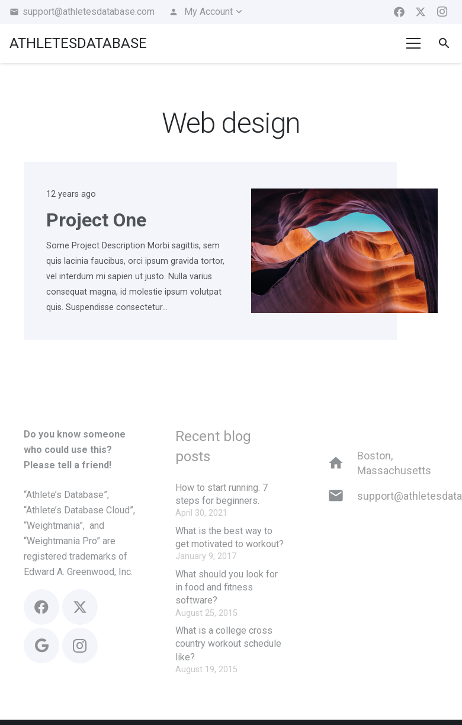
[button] (206, 11)
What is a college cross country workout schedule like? (228, 644)
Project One (96, 220)
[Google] (41, 645)
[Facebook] (399, 12)
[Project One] (344, 196)
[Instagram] (442, 12)
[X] (420, 12)
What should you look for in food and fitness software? (226, 587)
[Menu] (414, 43)
